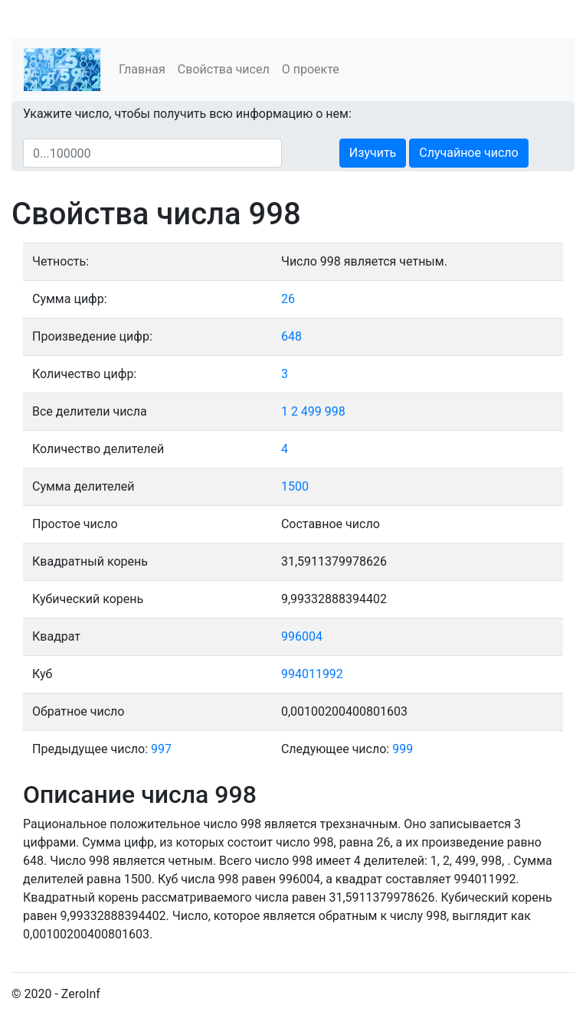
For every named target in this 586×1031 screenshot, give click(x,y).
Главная (142, 69)
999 (402, 749)
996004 (301, 636)
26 (288, 299)
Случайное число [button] (468, 152)
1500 (295, 486)
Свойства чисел (224, 69)
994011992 (312, 674)
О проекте (310, 69)
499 (311, 411)
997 (161, 749)
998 (335, 411)
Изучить (372, 152)
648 (291, 336)
